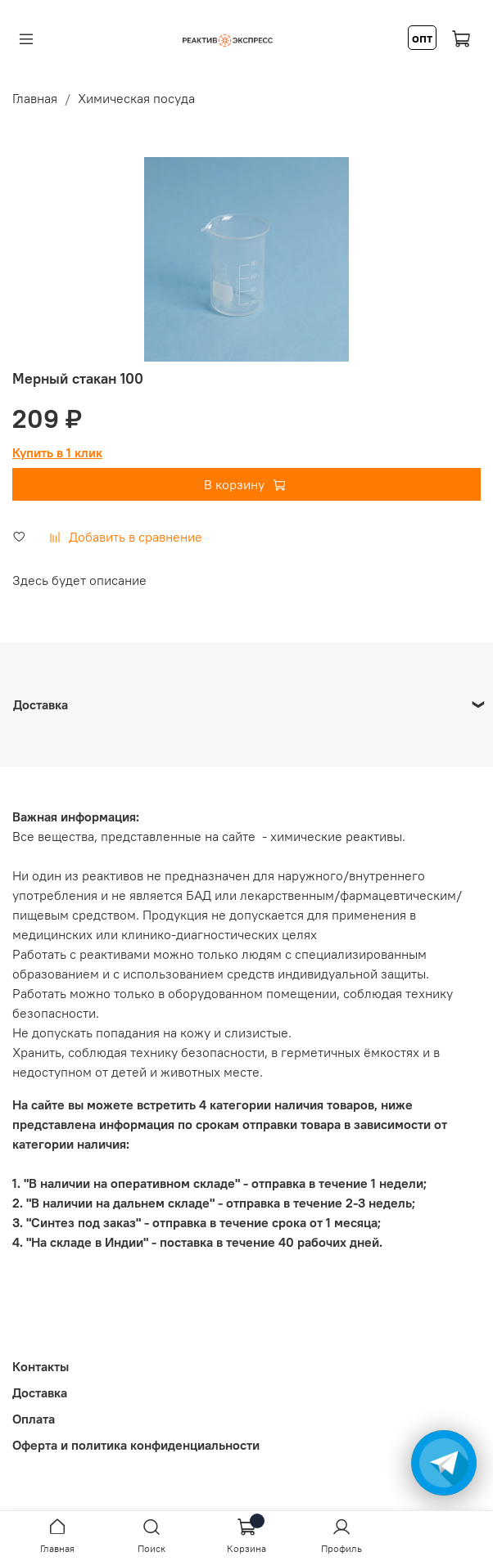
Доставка (39, 1392)
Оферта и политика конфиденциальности (136, 1445)
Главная (34, 98)
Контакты (40, 1366)
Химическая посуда (136, 98)
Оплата (33, 1418)
